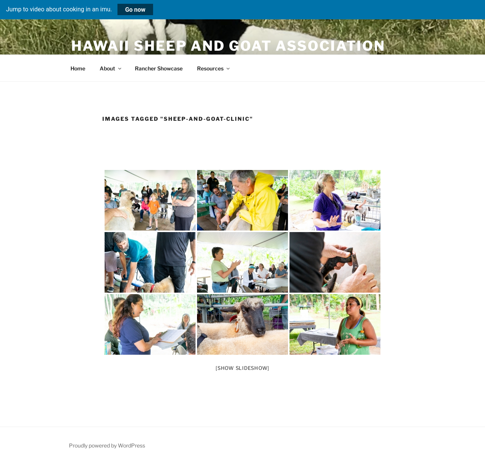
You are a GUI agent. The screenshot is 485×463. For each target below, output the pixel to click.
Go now (135, 9)
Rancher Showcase (159, 68)
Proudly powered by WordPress (107, 445)
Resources (214, 68)
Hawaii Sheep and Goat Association (228, 45)
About (111, 68)
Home (77, 68)
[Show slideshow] (242, 368)
